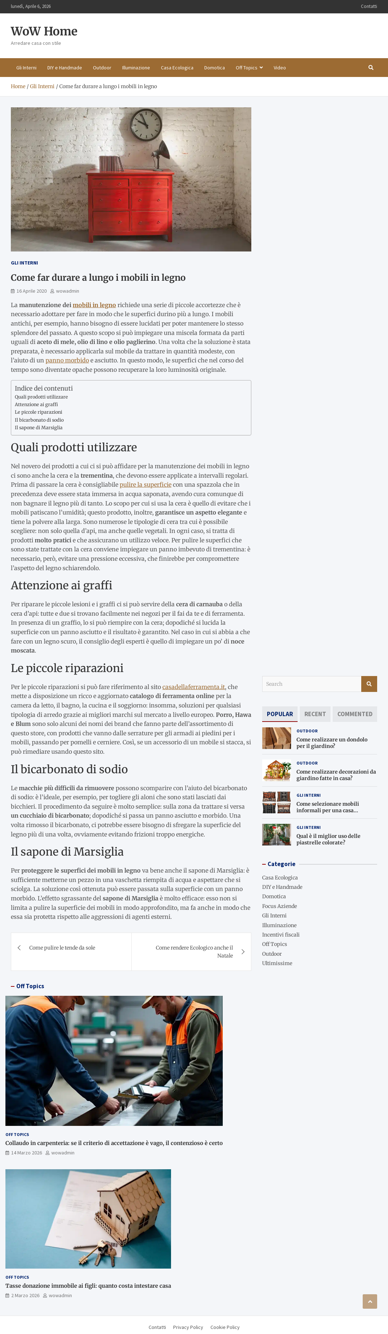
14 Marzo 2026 (26, 1152)
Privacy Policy (188, 1327)
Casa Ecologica (177, 67)
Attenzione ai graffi (36, 404)
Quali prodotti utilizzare (41, 397)
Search (369, 684)
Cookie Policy (225, 1327)
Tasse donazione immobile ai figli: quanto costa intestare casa (88, 1285)
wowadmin (67, 291)
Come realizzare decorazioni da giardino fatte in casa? (336, 775)
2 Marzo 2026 (25, 1295)
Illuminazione (136, 67)
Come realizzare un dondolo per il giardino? (332, 742)
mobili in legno (94, 305)
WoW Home (44, 31)
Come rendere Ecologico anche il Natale (194, 951)
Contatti (369, 6)
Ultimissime (277, 963)
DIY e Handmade (64, 67)
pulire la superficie (145, 484)
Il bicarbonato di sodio (39, 420)
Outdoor (102, 67)
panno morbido (67, 360)
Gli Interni (26, 67)
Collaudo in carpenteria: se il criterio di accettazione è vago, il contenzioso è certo (114, 1143)
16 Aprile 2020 (32, 291)
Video (280, 67)
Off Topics (246, 67)
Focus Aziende (279, 906)
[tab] (280, 714)
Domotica (214, 67)
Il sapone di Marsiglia (39, 427)
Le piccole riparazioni (38, 412)
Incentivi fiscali (281, 934)
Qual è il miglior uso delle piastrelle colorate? (329, 839)
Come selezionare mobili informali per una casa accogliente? (328, 810)
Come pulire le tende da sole (62, 947)
